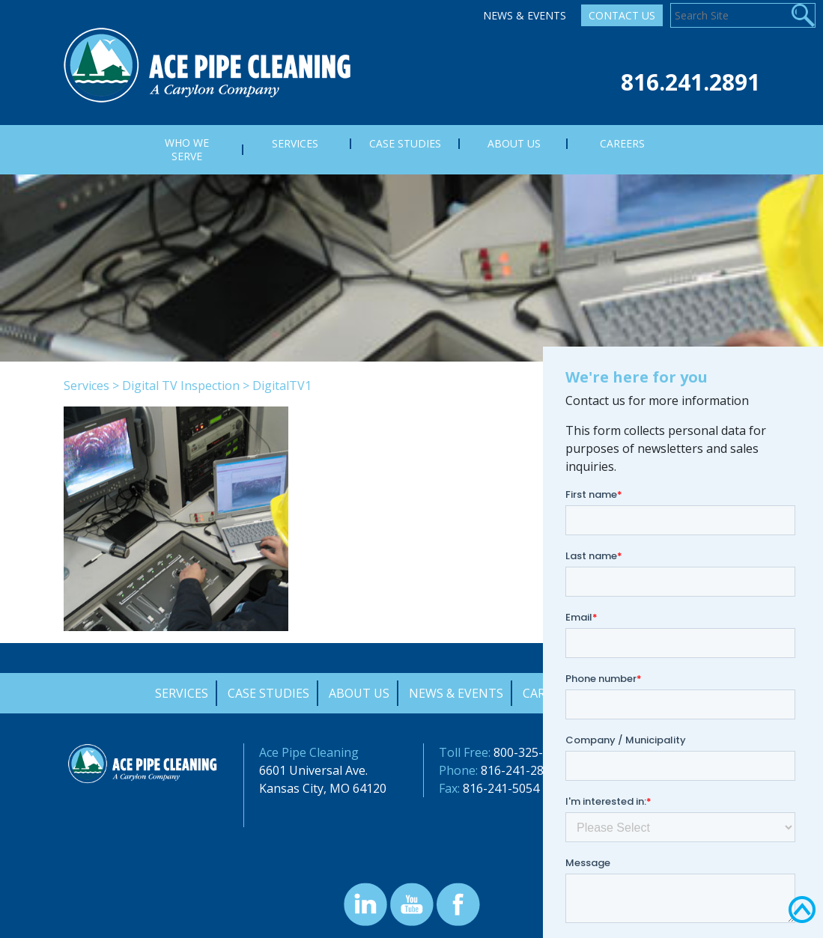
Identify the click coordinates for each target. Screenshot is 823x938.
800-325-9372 (532, 752)
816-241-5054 (501, 788)
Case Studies (268, 693)
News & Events (524, 15)
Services (86, 385)
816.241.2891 (690, 82)
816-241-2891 (519, 770)
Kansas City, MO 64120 (322, 788)
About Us (359, 693)
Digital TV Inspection (181, 385)
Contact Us (622, 15)
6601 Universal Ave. (313, 770)
